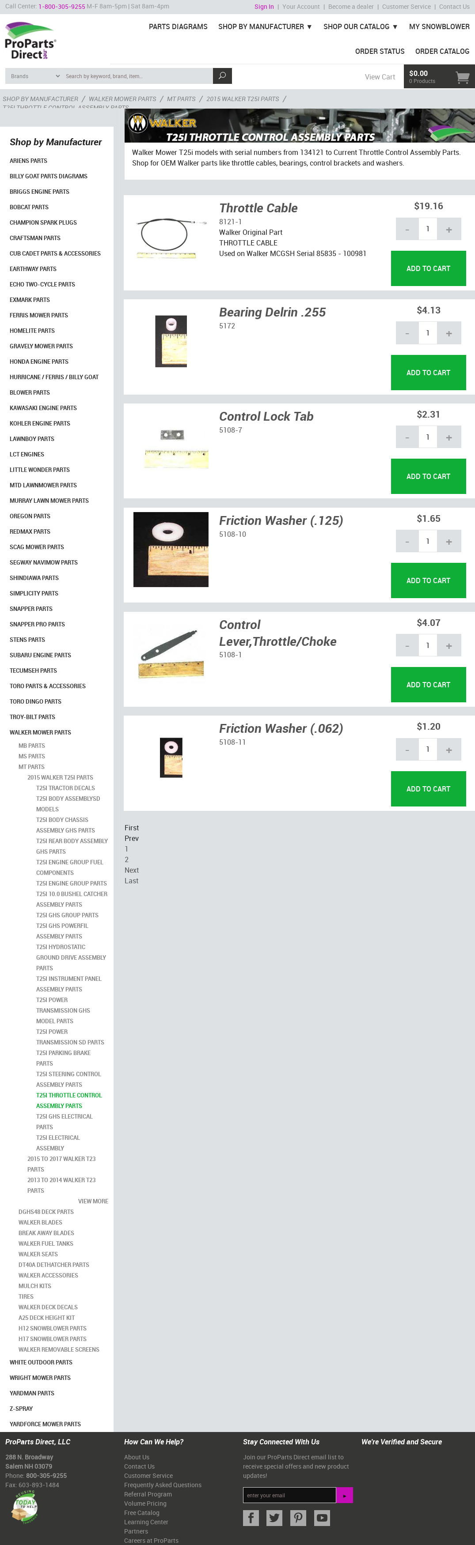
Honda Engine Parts (39, 362)
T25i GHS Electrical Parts (64, 1121)
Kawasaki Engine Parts (43, 408)
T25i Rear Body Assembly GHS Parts (72, 846)
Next (132, 870)
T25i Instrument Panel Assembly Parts (69, 984)
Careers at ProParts (151, 1540)
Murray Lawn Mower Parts (49, 501)
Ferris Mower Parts (39, 315)
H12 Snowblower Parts (53, 1328)
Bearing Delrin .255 (272, 311)
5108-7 (230, 430)
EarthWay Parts (33, 269)
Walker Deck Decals (48, 1307)
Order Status (380, 51)
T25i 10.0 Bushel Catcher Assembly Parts (71, 899)
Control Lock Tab (266, 415)
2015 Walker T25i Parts (60, 777)
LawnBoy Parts (32, 439)
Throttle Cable (258, 207)
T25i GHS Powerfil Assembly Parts (62, 931)
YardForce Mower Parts (45, 1424)
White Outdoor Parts (41, 1362)
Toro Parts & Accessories (48, 686)
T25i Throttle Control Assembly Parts (69, 1100)
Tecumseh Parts (33, 671)
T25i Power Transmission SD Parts (70, 1037)
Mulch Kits (35, 1286)
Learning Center (146, 1522)
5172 (227, 326)
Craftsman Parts (35, 238)
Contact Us (454, 6)
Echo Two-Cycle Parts (42, 284)
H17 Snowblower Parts (53, 1339)
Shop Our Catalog (356, 26)
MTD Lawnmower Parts (43, 485)
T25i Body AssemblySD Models (68, 804)
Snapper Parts (31, 609)
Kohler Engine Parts (40, 423)
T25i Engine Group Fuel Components (69, 867)
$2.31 (429, 413)
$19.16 (428, 205)
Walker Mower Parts (40, 732)
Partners (136, 1531)
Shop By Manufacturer (261, 26)
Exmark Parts (30, 300)
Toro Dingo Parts (35, 701)
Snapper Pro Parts (37, 624)
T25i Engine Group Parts (71, 883)
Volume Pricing (145, 1503)
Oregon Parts (30, 516)
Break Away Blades (46, 1233)
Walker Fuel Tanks (46, 1243)
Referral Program (148, 1494)
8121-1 (230, 221)
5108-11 (232, 742)
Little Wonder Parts (40, 470)
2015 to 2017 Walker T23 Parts (61, 1164)
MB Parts (32, 746)
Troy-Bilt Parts (32, 717)
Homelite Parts (32, 331)
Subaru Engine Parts (40, 655)
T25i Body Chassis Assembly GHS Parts (65, 825)
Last (131, 881)
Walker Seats (38, 1254)
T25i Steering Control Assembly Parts (68, 1079)
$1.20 (429, 726)
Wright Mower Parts (40, 1378)
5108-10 (232, 534)
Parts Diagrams (178, 26)
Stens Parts (27, 640)
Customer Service (406, 6)
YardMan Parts (32, 1393)
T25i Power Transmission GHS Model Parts (63, 1010)
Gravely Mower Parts (41, 346)
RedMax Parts (30, 531)
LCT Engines (27, 454)
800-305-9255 (46, 1475)
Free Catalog (142, 1512)
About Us (136, 1457)
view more (93, 1201)
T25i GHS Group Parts (67, 915)
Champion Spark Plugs (43, 222)
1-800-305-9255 (61, 6)
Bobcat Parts (29, 207)
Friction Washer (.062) (281, 728)
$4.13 (429, 309)
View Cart (380, 77)
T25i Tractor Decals (65, 788)
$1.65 (429, 518)
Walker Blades (40, 1222)
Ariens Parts (28, 161)
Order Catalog (442, 51)
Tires (26, 1296)
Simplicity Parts (34, 593)
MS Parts (32, 756)
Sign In (264, 6)
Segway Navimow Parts (44, 562)
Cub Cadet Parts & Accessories (55, 253)
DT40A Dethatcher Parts (54, 1265)
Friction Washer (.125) (281, 520)
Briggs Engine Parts (39, 192)
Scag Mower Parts (37, 547)
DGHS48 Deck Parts (46, 1212)
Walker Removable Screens (59, 1349)
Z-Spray (21, 1409)
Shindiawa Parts (34, 578)
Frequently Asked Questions (162, 1485)
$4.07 (429, 622)
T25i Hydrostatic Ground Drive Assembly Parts (71, 957)
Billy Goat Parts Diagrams (48, 176)
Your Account (301, 6)
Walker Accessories (48, 1275)
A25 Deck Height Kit (47, 1318)
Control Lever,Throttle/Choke (278, 632)
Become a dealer (351, 6)
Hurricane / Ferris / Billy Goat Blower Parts (54, 384)
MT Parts (32, 767)
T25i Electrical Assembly (58, 1143)
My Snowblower (439, 26)
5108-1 (230, 654)
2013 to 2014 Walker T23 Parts (61, 1185)
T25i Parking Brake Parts (63, 1058)
